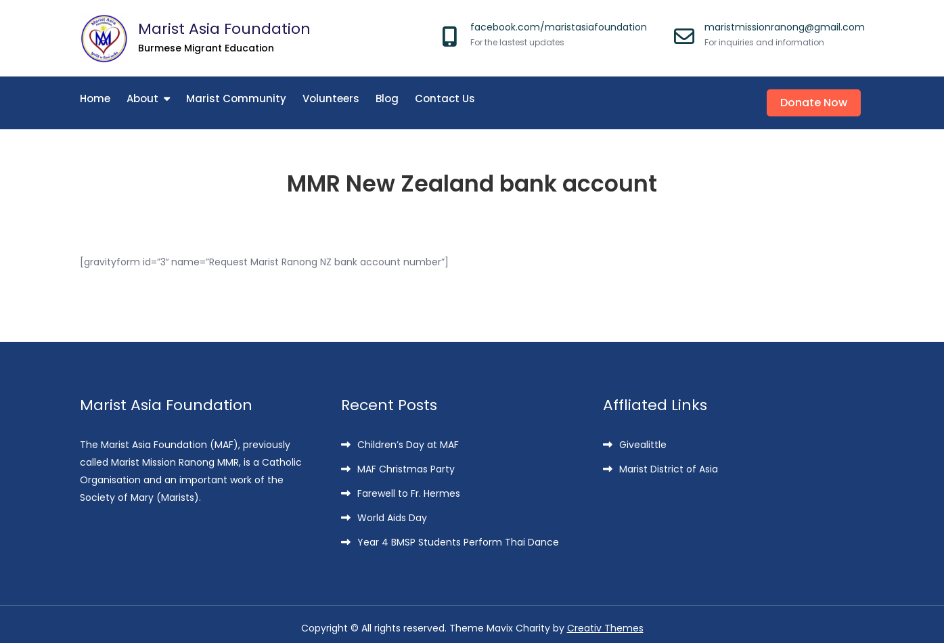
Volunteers (330, 98)
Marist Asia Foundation (224, 28)
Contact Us (445, 98)
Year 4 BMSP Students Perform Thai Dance (458, 534)
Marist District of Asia (668, 461)
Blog (387, 98)
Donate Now (817, 99)
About (142, 98)
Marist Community (236, 98)
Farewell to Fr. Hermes (408, 486)
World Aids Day (392, 510)
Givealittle (643, 437)
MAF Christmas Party (406, 461)
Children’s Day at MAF (408, 437)
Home (95, 98)
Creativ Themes (605, 620)
